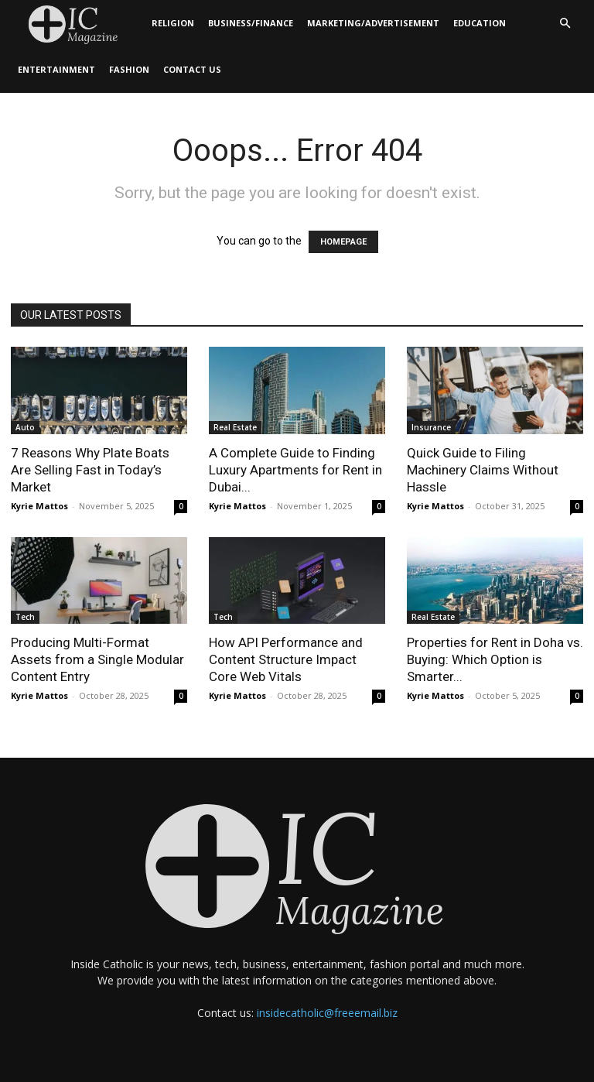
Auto (25, 427)
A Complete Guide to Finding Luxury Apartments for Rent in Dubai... (295, 470)
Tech (25, 616)
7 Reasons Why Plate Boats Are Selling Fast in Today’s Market (90, 470)
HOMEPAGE (343, 242)
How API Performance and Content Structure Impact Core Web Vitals (286, 659)
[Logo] (78, 23)
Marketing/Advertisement (373, 23)
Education (479, 23)
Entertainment (56, 69)
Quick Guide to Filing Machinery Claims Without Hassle (482, 470)
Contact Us (192, 69)
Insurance (431, 427)
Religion (173, 23)
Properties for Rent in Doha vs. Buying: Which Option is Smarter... (495, 659)
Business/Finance (250, 23)
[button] (564, 23)
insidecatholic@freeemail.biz (327, 1012)
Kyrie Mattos (39, 506)
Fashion (129, 69)
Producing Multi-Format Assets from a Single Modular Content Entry (97, 659)
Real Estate (235, 427)
